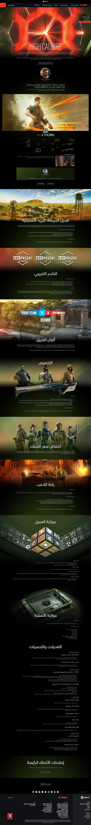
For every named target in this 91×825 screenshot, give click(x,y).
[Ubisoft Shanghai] (60, 814)
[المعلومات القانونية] (82, 816)
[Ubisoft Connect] (82, 804)
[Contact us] (82, 813)
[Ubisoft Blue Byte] (60, 806)
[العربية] (10, 797)
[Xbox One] (44, 806)
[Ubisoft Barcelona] (60, 805)
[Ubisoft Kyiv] (60, 809)
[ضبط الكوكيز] (88, 817)
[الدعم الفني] (82, 809)
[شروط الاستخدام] (82, 815)
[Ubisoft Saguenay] (60, 813)
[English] (36, 5)
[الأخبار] (82, 807)
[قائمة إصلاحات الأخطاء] (45, 771)
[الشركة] (82, 805)
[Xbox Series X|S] (44, 805)
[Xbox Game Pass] (44, 803)
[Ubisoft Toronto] (60, 816)
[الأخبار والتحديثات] (73, 5)
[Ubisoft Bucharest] (60, 808)
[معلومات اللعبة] (64, 5)
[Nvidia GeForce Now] (27, 803)
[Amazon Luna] (44, 812)
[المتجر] (3, 5)
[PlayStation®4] (44, 809)
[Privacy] (82, 814)
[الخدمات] (55, 5)
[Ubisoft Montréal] (60, 803)
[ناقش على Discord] (45, 784)
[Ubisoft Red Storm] (60, 810)
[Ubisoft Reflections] (60, 812)
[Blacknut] (27, 805)
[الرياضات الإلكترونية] (46, 5)
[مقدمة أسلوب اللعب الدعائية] (45, 62)
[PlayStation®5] (44, 808)
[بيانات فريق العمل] (60, 817)
